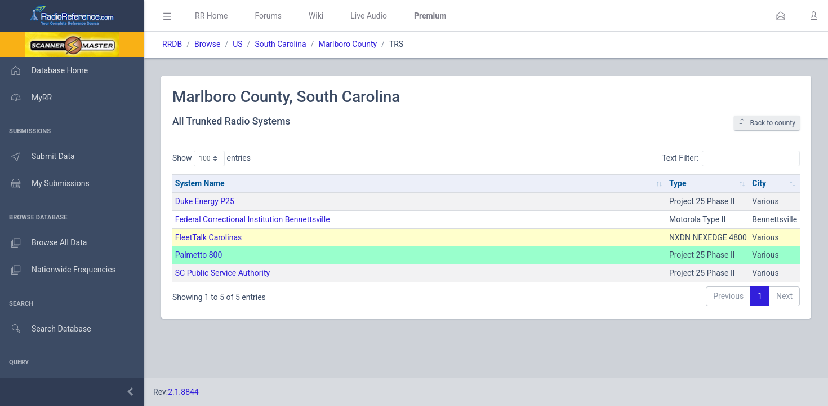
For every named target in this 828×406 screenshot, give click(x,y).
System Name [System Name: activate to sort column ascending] (200, 183)
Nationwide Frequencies (58, 270)
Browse (207, 43)
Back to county (766, 122)
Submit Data (37, 157)
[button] (781, 15)
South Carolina (280, 43)
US (237, 43)
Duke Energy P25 (204, 201)
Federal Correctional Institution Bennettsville (252, 219)
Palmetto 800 (198, 254)
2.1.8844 (183, 391)
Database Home (44, 70)
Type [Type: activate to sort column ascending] (678, 183)
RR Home (211, 15)
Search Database (45, 329)
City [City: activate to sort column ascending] (759, 183)
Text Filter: (731, 158)
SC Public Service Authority (222, 272)
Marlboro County (347, 43)
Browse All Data (43, 243)
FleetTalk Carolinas (208, 237)
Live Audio (368, 15)
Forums (268, 15)
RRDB (172, 43)
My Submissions (45, 184)
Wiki (316, 15)
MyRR (26, 97)
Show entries (211, 158)
